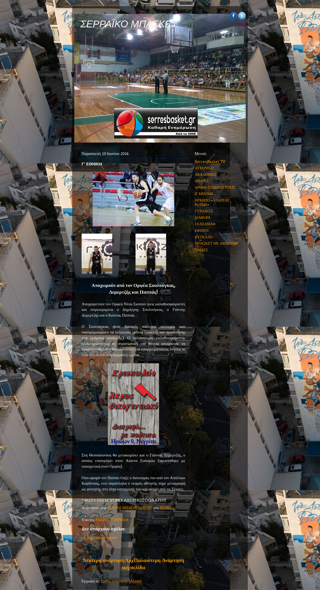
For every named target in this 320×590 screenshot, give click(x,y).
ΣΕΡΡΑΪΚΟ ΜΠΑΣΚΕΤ (129, 24)
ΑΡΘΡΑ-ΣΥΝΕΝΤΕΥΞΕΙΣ (215, 187)
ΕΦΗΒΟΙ (202, 230)
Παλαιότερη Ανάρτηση (159, 560)
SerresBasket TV (210, 161)
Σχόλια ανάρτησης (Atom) (121, 581)
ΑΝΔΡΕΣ (102, 520)
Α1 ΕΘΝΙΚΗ (204, 168)
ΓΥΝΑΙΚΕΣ (204, 211)
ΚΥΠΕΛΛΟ (204, 237)
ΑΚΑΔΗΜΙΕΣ (206, 174)
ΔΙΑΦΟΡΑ (202, 217)
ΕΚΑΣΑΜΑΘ (205, 224)
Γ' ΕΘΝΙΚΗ (119, 520)
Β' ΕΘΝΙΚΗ (204, 194)
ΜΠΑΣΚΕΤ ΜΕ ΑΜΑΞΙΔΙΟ (216, 243)
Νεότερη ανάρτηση (103, 560)
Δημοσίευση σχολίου (102, 537)
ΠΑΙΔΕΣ (201, 250)
